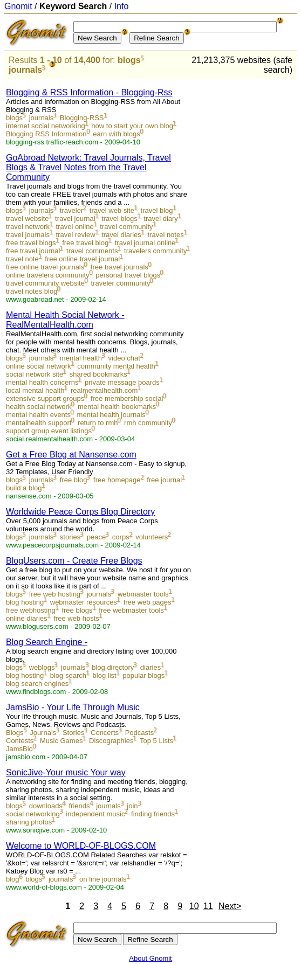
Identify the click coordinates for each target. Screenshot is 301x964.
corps (120, 537)
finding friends (153, 814)
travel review (75, 235)
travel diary (160, 218)
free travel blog (85, 243)
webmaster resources (83, 602)
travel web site (112, 210)
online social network (38, 366)
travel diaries (121, 235)
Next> (229, 906)
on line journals (102, 879)
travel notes (165, 235)
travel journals (28, 235)
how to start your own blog (132, 126)
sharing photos (29, 822)
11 (208, 906)
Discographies (111, 741)
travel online (75, 227)
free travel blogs (31, 243)
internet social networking (45, 126)
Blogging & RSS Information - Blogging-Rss (89, 92)
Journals (43, 733)
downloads (46, 806)
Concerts (105, 733)
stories (70, 537)
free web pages (148, 602)
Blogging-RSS (82, 118)
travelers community (155, 251)
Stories (73, 733)
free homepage (116, 480)
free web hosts (76, 618)
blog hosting (25, 602)
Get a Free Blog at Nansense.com (71, 454)
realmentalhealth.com (104, 390)
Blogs (15, 733)
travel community (126, 227)
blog (12, 879)
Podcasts (139, 733)
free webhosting (31, 610)
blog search (68, 675)
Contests (19, 741)
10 (194, 906)
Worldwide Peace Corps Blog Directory (80, 511)
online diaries (26, 618)
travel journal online (145, 243)
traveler (71, 210)
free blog (73, 480)
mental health (81, 358)
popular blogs (143, 675)
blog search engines (37, 683)
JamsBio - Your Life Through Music (73, 707)
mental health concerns (42, 382)
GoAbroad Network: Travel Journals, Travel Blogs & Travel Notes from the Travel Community (88, 167)
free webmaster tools (131, 610)
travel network (28, 227)
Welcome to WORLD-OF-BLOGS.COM (81, 845)
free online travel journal (82, 259)
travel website (27, 218)
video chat (124, 358)
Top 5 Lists (156, 741)
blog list (105, 675)
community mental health (116, 366)
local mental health (35, 390)
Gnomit (18, 6)
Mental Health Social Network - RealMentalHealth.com (65, 319)
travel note (22, 259)
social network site (34, 374)
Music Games (61, 741)
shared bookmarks (98, 374)
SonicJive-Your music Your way (66, 772)
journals (25, 69)
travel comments (92, 251)
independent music (95, 814)
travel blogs (119, 218)
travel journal (75, 218)
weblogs (42, 667)
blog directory (113, 667)
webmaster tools (143, 594)
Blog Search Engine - (46, 642)
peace (96, 537)
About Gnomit (150, 958)
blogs (129, 60)
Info (121, 6)
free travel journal (33, 251)
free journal (164, 480)
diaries (150, 667)
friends (79, 806)
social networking (33, 814)
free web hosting (54, 594)
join (132, 806)
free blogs (76, 610)
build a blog (24, 488)
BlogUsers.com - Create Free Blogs (74, 560)
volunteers (151, 537)
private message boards (122, 382)
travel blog (157, 210)
